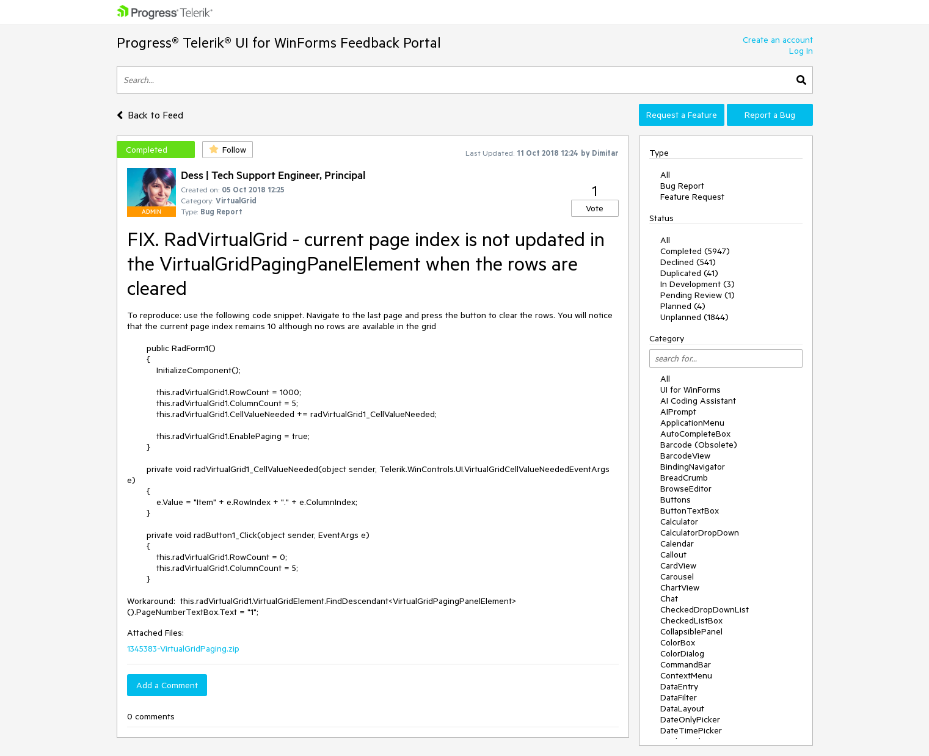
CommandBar (685, 664)
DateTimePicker (691, 730)
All (665, 174)
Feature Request (692, 196)
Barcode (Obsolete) (698, 444)
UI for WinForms (690, 389)
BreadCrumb (684, 477)
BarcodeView (685, 455)
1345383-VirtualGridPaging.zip (183, 648)
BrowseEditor (686, 488)
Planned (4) (682, 305)
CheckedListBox (691, 620)
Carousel (677, 576)
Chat (669, 598)
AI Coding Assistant (698, 400)
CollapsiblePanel (691, 631)
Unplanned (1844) (694, 316)
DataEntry (679, 686)
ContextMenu (686, 675)
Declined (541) (688, 261)
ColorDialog (682, 653)
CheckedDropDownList (704, 609)
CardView (678, 565)
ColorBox (677, 642)
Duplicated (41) (689, 272)
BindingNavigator (692, 466)
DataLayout (682, 708)
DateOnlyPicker (690, 719)
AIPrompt (678, 411)
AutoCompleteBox (695, 433)
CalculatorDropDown (699, 532)
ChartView (679, 587)
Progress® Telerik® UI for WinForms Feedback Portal (279, 42)
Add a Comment (167, 685)
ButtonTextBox (689, 510)
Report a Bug (770, 114)
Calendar (677, 543)
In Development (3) (697, 283)
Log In (801, 50)
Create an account (778, 39)
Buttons (675, 499)
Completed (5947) (695, 250)
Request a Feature (681, 114)
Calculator (679, 521)
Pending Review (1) (697, 294)
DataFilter (678, 697)
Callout (673, 554)
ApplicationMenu (692, 422)
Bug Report (682, 185)
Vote (594, 208)
